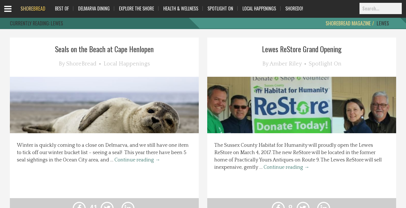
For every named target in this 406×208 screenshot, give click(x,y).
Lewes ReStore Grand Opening (302, 48)
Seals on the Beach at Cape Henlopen (104, 48)
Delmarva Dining (94, 8)
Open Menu (14, 14)
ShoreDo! (294, 8)
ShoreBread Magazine (348, 23)
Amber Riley (286, 64)
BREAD (33, 8)
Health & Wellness (180, 8)
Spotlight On (220, 8)
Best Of (62, 8)
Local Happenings (259, 8)
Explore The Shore (136, 8)
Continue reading (137, 160)
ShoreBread (81, 64)
